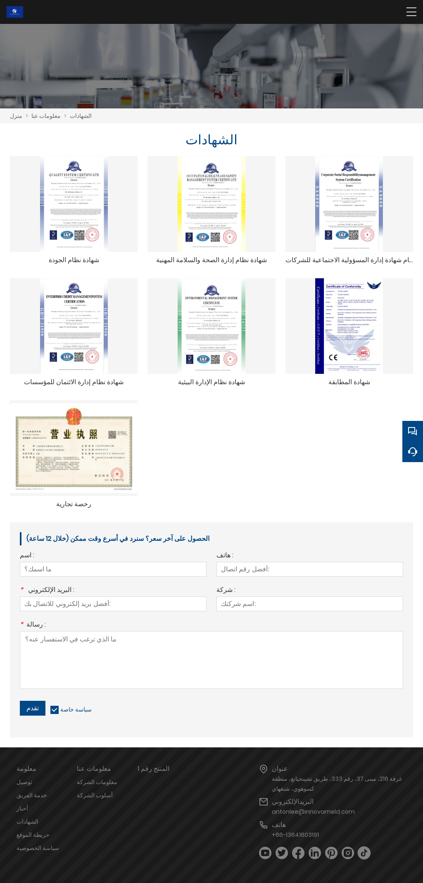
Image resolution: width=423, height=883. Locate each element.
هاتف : (224, 556)
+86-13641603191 (295, 835)
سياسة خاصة (76, 709)
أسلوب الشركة (95, 795)
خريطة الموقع (33, 835)
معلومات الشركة (97, 782)
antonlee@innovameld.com (313, 812)
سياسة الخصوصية (38, 848)
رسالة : (33, 625)
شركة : (225, 590)
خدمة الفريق (32, 795)
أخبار (22, 808)
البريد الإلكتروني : (47, 590)
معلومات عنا (46, 116)
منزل (16, 116)
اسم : (27, 556)
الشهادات (81, 116)
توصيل (24, 782)
